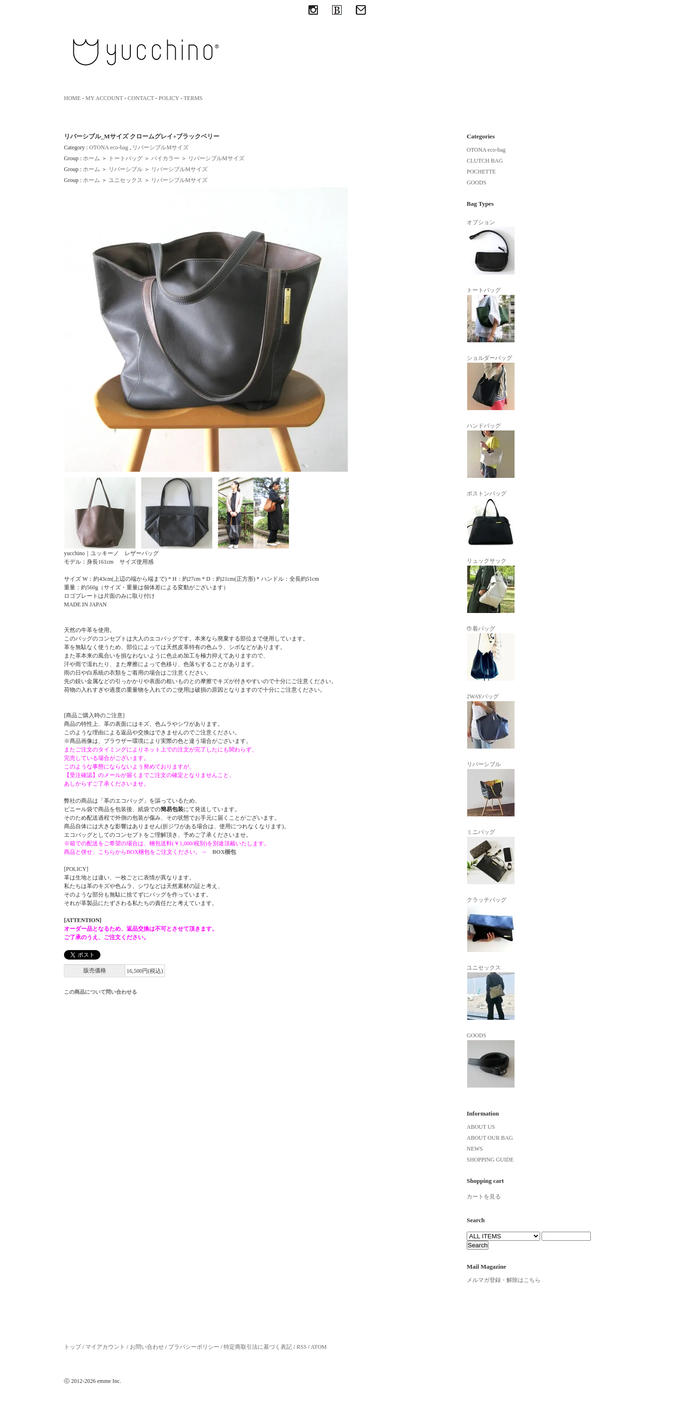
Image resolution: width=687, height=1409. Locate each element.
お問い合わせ (147, 1347)
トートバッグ (125, 158)
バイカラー (165, 158)
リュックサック (491, 585)
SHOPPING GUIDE (490, 1159)
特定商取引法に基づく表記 (258, 1347)
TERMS (193, 98)
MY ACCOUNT (104, 98)
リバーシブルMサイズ (160, 147)
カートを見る (484, 1196)
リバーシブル (125, 169)
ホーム (91, 158)
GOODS (476, 182)
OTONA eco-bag (108, 147)
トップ (72, 1347)
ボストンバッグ (491, 518)
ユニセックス (125, 180)
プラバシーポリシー (193, 1347)
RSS (302, 1347)
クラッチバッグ (491, 924)
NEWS (475, 1148)
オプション (491, 247)
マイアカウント (105, 1347)
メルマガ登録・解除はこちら (504, 1280)
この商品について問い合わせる (100, 992)
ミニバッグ (491, 857)
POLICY (169, 98)
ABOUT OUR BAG (490, 1138)
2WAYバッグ (491, 721)
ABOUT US (481, 1127)
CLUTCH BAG (485, 160)
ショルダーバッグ (491, 383)
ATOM (319, 1347)
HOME (72, 98)
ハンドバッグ (491, 450)
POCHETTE (481, 171)
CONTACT (140, 98)
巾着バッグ (491, 653)
